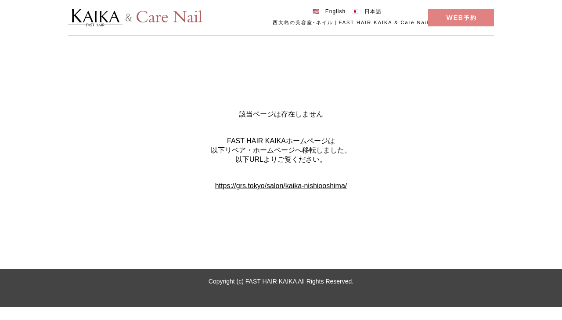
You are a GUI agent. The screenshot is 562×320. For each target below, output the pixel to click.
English (335, 11)
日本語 (373, 11)
